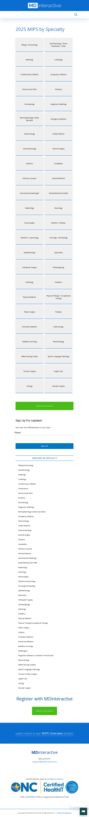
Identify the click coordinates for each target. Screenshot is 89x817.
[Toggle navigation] (85, 15)
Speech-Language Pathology (29, 669)
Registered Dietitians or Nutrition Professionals (36, 655)
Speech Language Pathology (58, 356)
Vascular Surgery (58, 386)
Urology (29, 386)
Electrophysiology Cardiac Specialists (32, 512)
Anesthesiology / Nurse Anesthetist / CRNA (58, 44)
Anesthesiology (24, 470)
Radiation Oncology (29, 341)
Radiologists (22, 651)
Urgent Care (58, 371)
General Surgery (58, 149)
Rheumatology (58, 341)
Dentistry (58, 89)
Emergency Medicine (58, 119)
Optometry (58, 252)
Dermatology (29, 104)
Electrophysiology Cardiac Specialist (29, 119)
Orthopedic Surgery (29, 267)
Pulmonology (58, 327)
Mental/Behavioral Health (58, 193)
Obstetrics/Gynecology (26, 581)
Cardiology (58, 60)
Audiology (29, 60)
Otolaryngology (58, 267)
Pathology (29, 282)
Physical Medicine (29, 297)
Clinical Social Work (29, 89)
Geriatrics (29, 163)
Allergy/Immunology (25, 465)
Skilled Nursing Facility (29, 356)
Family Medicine (58, 134)
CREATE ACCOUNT (44, 406)
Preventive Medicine (29, 327)
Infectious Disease (29, 178)
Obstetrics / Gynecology (29, 238)
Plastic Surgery (29, 312)
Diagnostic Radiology (58, 104)
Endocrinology (29, 134)
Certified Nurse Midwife (29, 74)
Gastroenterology (29, 149)
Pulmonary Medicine (25, 641)
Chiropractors (23, 488)
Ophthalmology (29, 252)
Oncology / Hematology (58, 238)
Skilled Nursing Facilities (27, 665)
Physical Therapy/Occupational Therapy (33, 623)
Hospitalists (58, 163)
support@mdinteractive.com (44, 761)
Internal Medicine (58, 178)
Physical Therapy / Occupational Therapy (58, 297)
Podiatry (58, 312)
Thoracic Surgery (29, 371)
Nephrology (29, 208)
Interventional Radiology (27, 558)
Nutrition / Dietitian (58, 223)
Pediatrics (58, 282)
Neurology (58, 208)
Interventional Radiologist (29, 193)
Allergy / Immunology (29, 45)
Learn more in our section (44, 733)
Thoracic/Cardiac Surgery (27, 674)
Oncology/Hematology (26, 586)
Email (18, 433)
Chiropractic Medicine (58, 74)
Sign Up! (44, 446)
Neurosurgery (29, 223)
